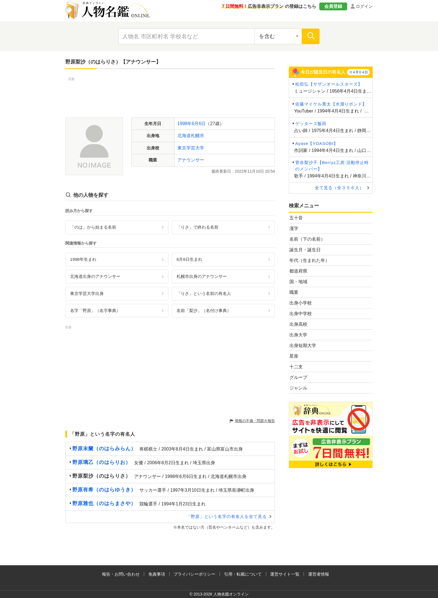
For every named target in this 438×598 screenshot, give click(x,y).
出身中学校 (300, 313)
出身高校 (298, 324)
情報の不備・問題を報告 (255, 421)
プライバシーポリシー (194, 574)
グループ (298, 377)
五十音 (296, 217)
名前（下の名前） (307, 239)
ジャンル (298, 388)
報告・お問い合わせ (121, 574)
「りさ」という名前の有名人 (204, 293)
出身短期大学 (302, 345)
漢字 (293, 228)
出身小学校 (300, 303)
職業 (293, 292)
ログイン (364, 6)
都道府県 (298, 271)
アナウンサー (190, 160)
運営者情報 (318, 574)
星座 (293, 356)
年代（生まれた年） (309, 260)
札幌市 (197, 135)
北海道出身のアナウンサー (95, 276)
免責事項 (156, 574)
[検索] (311, 36)
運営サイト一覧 (284, 574)
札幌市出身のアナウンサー (202, 276)
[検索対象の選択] (278, 36)
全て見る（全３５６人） (339, 187)
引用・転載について (243, 574)
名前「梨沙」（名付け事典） (204, 310)
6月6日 (199, 123)
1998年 (184, 123)
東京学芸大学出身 (87, 293)
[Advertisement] (170, 94)
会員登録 (333, 6)
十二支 (296, 366)
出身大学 (298, 334)
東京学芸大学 (190, 148)
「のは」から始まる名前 (93, 227)
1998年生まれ (83, 259)
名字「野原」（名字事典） (95, 310)
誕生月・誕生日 (305, 249)
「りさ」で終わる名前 (197, 227)
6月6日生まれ (189, 259)
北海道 (184, 135)
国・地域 (298, 281)
